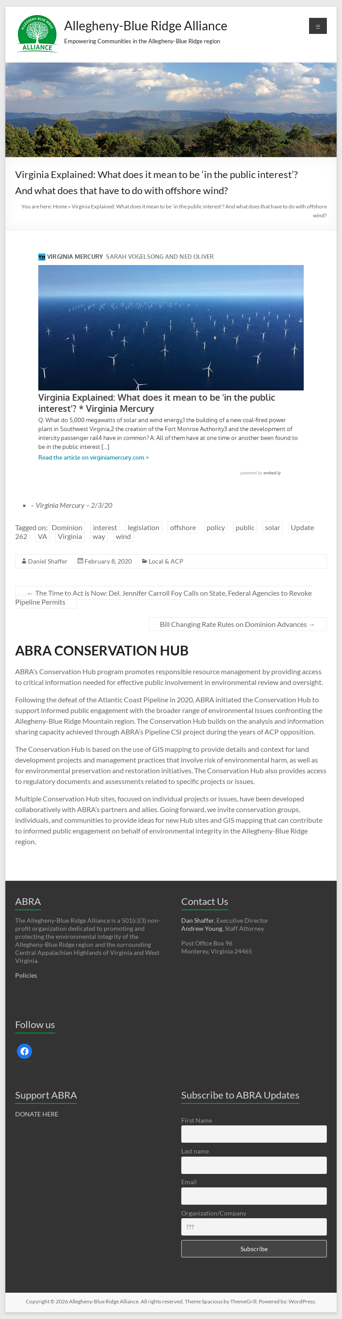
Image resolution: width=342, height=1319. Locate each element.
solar (272, 527)
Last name (195, 1151)
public (245, 527)
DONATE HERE (36, 1114)
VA (42, 536)
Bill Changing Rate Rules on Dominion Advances (237, 624)
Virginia (70, 536)
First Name (196, 1120)
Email (189, 1182)
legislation (143, 527)
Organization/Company (213, 1213)
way (99, 536)
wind (123, 536)
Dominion (67, 527)
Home (60, 206)
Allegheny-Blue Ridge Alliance (146, 25)
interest (105, 527)
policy (216, 527)
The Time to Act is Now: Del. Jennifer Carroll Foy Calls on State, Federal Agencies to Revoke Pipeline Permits (163, 597)
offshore (183, 527)
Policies (26, 975)
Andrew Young (201, 928)
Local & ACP (166, 561)
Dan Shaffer (197, 920)
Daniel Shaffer (48, 561)
